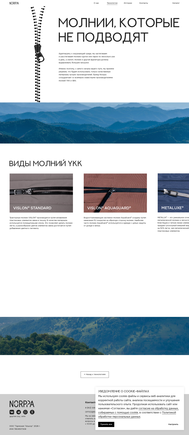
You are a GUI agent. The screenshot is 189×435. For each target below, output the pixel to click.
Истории (128, 3)
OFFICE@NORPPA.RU (95, 412)
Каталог (176, 3)
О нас (96, 3)
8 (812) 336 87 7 (92, 408)
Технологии (112, 3)
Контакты (143, 3)
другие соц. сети (17, 416)
